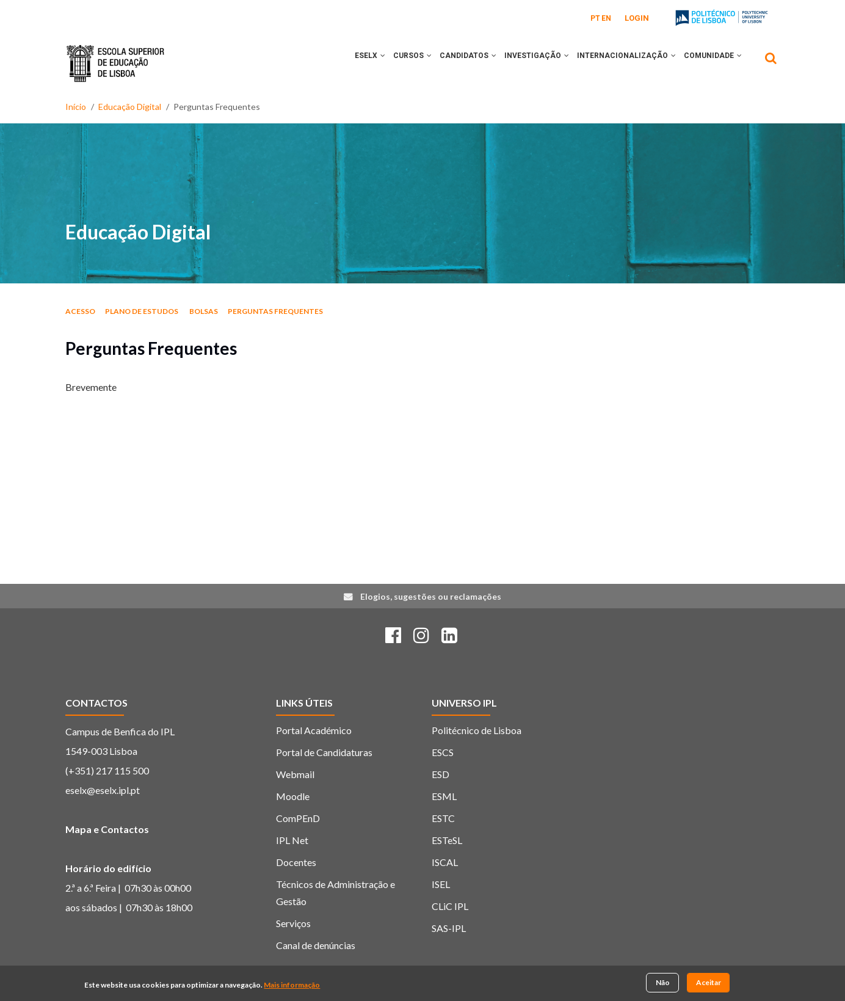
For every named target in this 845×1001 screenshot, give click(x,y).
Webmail (295, 774)
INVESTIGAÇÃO (526, 63)
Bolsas (203, 311)
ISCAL (445, 862)
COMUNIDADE (711, 63)
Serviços (293, 923)
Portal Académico (314, 730)
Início (75, 106)
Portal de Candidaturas (324, 752)
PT (595, 18)
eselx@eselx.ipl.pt (102, 790)
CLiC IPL (450, 906)
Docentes (296, 862)
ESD (440, 774)
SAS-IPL (449, 928)
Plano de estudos (142, 311)
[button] (359, 63)
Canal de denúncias (315, 945)
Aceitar (708, 982)
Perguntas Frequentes (275, 311)
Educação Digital (129, 106)
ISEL (441, 884)
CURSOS (393, 63)
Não (663, 982)
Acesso (80, 311)
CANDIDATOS (453, 63)
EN (606, 18)
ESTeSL (447, 840)
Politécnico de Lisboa (476, 730)
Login (637, 18)
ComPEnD (298, 818)
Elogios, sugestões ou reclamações (430, 596)
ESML (444, 796)
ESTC (443, 818)
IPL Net (292, 840)
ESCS (443, 752)
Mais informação (292, 984)
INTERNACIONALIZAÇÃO (620, 63)
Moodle (293, 796)
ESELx (347, 63)
